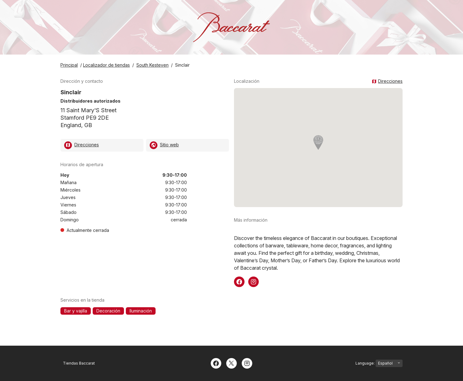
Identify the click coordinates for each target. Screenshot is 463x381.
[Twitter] (231, 363)
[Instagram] (247, 363)
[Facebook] (216, 363)
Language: (379, 363)
